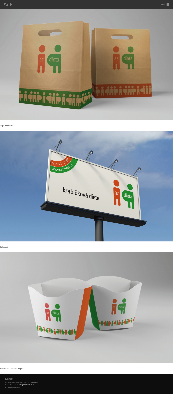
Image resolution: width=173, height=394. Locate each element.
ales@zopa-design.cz (27, 385)
